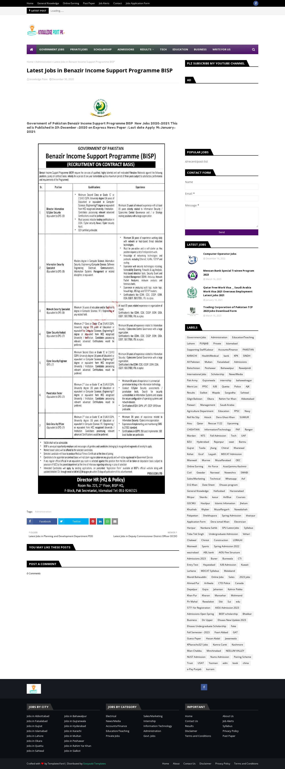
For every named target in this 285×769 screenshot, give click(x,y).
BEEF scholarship (228, 614)
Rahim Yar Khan (227, 398)
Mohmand (236, 595)
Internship (149, 721)
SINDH (246, 355)
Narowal (214, 472)
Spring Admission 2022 (226, 546)
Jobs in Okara (34, 741)
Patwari (191, 405)
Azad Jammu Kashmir (235, 466)
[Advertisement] (186, 30)
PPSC (205, 386)
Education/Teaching (243, 337)
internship (225, 380)
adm (225, 663)
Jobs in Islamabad (37, 731)
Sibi (221, 601)
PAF (238, 429)
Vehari (246, 534)
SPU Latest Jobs (230, 528)
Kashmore (237, 644)
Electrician (240, 521)
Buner (214, 558)
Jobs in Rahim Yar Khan (77, 746)
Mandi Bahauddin (196, 577)
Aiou (189, 423)
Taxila (202, 448)
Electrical (111, 716)
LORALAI (237, 540)
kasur (215, 497)
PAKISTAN (248, 349)
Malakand (229, 571)
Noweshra (230, 472)
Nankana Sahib (208, 528)
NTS (203, 435)
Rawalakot (208, 601)
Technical (215, 478)
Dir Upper (207, 620)
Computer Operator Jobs (219, 254)
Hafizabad (219, 491)
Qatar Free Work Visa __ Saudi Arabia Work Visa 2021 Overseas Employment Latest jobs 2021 (228, 291)
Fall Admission (218, 435)
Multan (208, 362)
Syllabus (248, 528)
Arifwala (208, 583)
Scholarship (217, 374)
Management (207, 405)
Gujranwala (208, 380)
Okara (210, 398)
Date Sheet (208, 484)
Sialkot (203, 392)
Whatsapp (231, 478)
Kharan (206, 595)
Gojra (205, 589)
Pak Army (192, 380)
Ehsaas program (228, 484)
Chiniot (205, 540)
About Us (228, 716)
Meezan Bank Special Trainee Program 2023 (228, 272)
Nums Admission (219, 657)
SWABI (244, 472)
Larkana (191, 571)
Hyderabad (203, 441)
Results (191, 392)
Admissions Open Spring (200, 614)
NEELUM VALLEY (235, 650)
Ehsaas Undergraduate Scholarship (206, 626)
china (246, 663)
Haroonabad (237, 491)
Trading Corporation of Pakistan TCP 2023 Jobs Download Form (228, 309)
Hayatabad (209, 564)
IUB (215, 386)
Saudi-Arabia (227, 405)
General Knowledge (48, 3)
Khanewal (239, 448)
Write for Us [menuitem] (222, 49)
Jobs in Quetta (35, 746)
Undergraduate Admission (223, 534)
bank (226, 355)
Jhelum (244, 503)
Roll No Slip (193, 417)
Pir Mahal (192, 601)
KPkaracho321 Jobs (197, 644)
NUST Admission (196, 657)
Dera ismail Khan (220, 521)
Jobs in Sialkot (72, 751)
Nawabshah (240, 509)
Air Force (213, 466)
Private (217, 343)
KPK (236, 355)
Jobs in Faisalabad (37, 721)
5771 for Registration (198, 607)
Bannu (242, 441)
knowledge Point (38, 79)
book (235, 663)
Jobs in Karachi (72, 731)
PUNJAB (204, 343)
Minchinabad (214, 650)
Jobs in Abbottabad (38, 716)
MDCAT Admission (231, 454)
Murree (206, 460)
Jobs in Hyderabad (75, 726)
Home (30, 3)
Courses (240, 497)
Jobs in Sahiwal (35, 751)
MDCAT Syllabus (210, 571)
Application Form (196, 521)
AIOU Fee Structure (229, 552)
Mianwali (192, 460)
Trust (190, 663)
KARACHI (192, 355)
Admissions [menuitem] (126, 49)
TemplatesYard (56, 763)
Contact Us (191, 721)
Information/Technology (217, 429)
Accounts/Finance (228, 349)
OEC (238, 460)
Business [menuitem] (200, 49)
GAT (235, 632)
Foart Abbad (221, 632)
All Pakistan (193, 362)
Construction (221, 540)
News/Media (236, 374)
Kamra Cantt (220, 644)
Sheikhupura (210, 515)
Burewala (227, 558)
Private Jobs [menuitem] (79, 49)
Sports (205, 546)
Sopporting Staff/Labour (200, 349)
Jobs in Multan (72, 736)
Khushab (192, 509)
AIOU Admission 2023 (227, 607)
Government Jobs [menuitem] (51, 49)
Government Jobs (196, 337)
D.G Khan (192, 484)
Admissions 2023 (196, 558)
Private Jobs (113, 736)
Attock (207, 417)
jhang (213, 448)
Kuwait (244, 564)
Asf (243, 478)
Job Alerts (104, 3)
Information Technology (157, 726)
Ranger (249, 429)
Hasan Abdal (213, 638)
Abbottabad (247, 398)
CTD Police (224, 583)
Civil (189, 472)
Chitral (225, 448)
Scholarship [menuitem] (103, 49)
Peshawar (210, 368)
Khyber (205, 509)
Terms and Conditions (198, 736)
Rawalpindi (245, 368)
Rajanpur (219, 441)
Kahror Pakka (235, 589)
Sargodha (230, 392)
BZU (189, 441)
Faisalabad (223, 362)
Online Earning (71, 3)
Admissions (240, 362)
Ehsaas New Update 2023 (232, 620)
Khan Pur (192, 595)
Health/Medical (210, 355)
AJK (247, 386)
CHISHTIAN (193, 429)
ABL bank (208, 552)
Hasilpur (205, 503)
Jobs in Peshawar (74, 741)
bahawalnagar (244, 380)
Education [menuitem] (180, 49)
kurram (210, 669)
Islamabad (232, 343)
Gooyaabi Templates (94, 763)
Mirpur (191, 497)
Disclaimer (191, 731)
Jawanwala (231, 638)
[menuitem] (31, 49)
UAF (243, 435)
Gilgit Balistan (194, 398)
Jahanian (218, 589)
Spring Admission (231, 515)
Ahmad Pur (193, 583)
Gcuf (200, 454)
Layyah (212, 454)
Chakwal (191, 540)
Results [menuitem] (145, 49)
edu (238, 601)
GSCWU (191, 503)
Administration (43, 61)
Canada (239, 583)
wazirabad (193, 552)
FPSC (237, 411)
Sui (229, 601)
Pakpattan (192, 515)
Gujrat (190, 448)
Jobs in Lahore (35, 736)
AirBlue (227, 497)
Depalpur (192, 589)
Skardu (203, 497)
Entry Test (192, 564)
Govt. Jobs (149, 736)
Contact (117, 3)
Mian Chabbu (194, 650)
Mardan (191, 435)
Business (192, 620)
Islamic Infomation (225, 503)
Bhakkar (247, 614)
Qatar (200, 423)
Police (237, 386)
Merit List (192, 386)
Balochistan (193, 368)
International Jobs (196, 374)
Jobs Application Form (138, 3)
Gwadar (201, 472)
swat (231, 441)
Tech (233, 435)
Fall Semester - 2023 (198, 632)
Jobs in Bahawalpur (75, 716)
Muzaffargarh (221, 509)
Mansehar (220, 595)
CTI (239, 558)
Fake (233, 626)
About (176, 763)
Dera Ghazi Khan (225, 417)
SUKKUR (244, 417)
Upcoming (232, 423)
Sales (232, 577)
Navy (247, 411)
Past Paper (89, 3)
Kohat (190, 454)
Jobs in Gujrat (34, 726)
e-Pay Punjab (194, 669)
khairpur (250, 515)
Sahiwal (244, 392)
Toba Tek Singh (195, 534)
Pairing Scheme (242, 657)
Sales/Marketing (196, 478)
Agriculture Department (200, 411)
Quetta (225, 386)
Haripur (191, 528)
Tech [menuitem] (163, 49)
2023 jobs (244, 577)
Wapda (216, 392)
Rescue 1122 (215, 423)
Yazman (213, 663)
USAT (201, 663)
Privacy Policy (231, 731)
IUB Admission (228, 564)
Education (223, 411)
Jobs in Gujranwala (75, 721)
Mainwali (192, 546)
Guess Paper (194, 638)
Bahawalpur (227, 368)
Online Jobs (217, 577)
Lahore (191, 343)
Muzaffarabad (223, 460)
